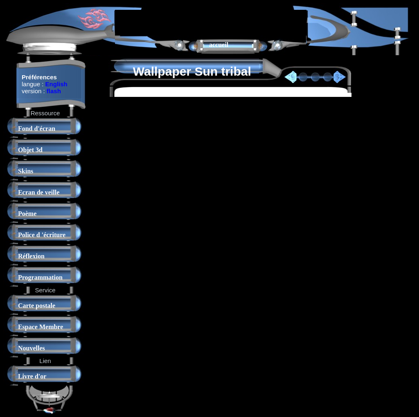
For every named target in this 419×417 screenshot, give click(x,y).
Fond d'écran (36, 128)
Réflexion (31, 256)
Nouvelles (31, 348)
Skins (25, 171)
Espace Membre (40, 326)
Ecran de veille (38, 192)
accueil (218, 44)
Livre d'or (32, 376)
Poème (27, 213)
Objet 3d (30, 149)
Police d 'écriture (41, 234)
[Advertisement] (210, 22)
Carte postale (36, 305)
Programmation (40, 277)
